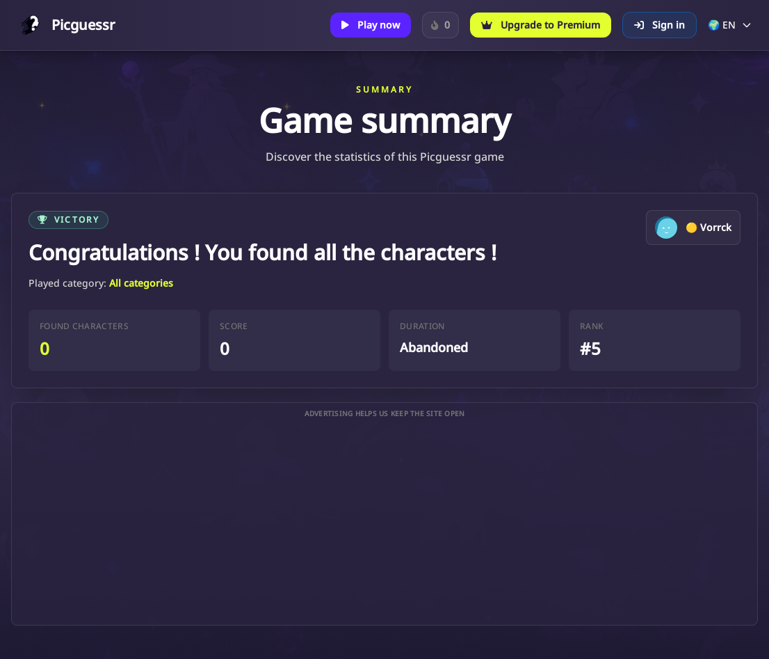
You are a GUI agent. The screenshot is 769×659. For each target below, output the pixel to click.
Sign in (659, 24)
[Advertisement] (384, 521)
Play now (370, 24)
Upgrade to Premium (540, 24)
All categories (141, 282)
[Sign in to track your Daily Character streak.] (440, 25)
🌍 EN (730, 24)
